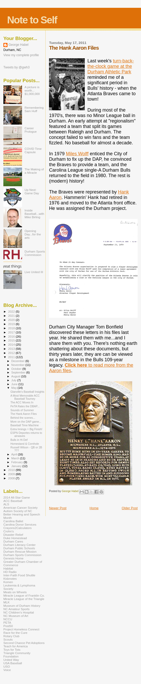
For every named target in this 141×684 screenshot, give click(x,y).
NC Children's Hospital (18, 612)
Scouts (8, 639)
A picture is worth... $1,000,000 (32, 90)
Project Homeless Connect (21, 629)
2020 (12, 319)
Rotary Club (11, 636)
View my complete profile (21, 55)
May (14, 387)
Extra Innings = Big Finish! (26, 429)
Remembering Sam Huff (34, 109)
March (15, 458)
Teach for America (15, 646)
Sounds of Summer (22, 410)
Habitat (8, 568)
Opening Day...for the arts (33, 234)
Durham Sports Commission (35, 253)
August (16, 376)
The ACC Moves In (21, 402)
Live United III (34, 272)
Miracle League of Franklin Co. (24, 595)
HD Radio (10, 571)
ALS (6, 504)
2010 (12, 470)
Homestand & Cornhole (24, 443)
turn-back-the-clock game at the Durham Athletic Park (110, 66)
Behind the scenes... (22, 417)
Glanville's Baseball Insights (27, 391)
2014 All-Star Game (16, 497)
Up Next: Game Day (32, 191)
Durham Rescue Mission (20, 551)
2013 (12, 348)
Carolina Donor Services (19, 524)
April (14, 454)
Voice (7, 670)
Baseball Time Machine (24, 425)
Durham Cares (13, 541)
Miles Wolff (77, 153)
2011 (12, 357)
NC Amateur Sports (16, 609)
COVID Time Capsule (33, 150)
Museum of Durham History (21, 605)
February (17, 462)
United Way (11, 659)
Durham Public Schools (19, 548)
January (17, 466)
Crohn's (8, 531)
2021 (12, 315)
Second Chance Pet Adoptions (24, 642)
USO (6, 666)
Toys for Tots (11, 649)
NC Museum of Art (15, 615)
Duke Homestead (15, 538)
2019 (12, 324)
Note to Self (32, 19)
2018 (12, 328)
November (18, 364)
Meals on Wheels (15, 592)
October (17, 368)
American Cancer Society (20, 507)
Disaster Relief (13, 534)
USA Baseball (12, 663)
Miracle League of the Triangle (23, 599)
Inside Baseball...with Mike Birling (34, 214)
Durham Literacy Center (19, 544)
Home (94, 508)
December (18, 361)
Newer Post (57, 508)
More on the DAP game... (25, 421)
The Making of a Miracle (34, 170)
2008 (12, 478)
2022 (12, 311)
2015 (12, 340)
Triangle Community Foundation (16, 654)
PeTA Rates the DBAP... (25, 406)
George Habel (19, 45)
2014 (12, 344)
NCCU (7, 619)
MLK (6, 602)
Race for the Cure (15, 632)
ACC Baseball (12, 500)
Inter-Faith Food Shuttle (19, 575)
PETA (7, 622)
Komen (8, 582)
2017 (12, 332)
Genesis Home (13, 558)
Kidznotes (10, 578)
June (14, 384)
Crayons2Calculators (17, 528)
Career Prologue (31, 129)
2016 (12, 336)
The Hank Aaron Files (23, 413)
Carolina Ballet (13, 521)
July (14, 380)
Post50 (8, 626)
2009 (12, 474)
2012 (12, 352)
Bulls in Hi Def (18, 439)
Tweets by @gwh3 (16, 67)
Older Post (130, 508)
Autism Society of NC (17, 511)
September (18, 372)
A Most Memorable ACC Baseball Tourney (25, 397)
